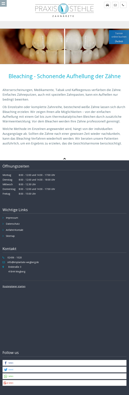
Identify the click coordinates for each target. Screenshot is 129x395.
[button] (64, 363)
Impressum (12, 217)
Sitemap (10, 236)
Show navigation (3, 3)
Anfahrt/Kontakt (14, 229)
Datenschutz (13, 223)
